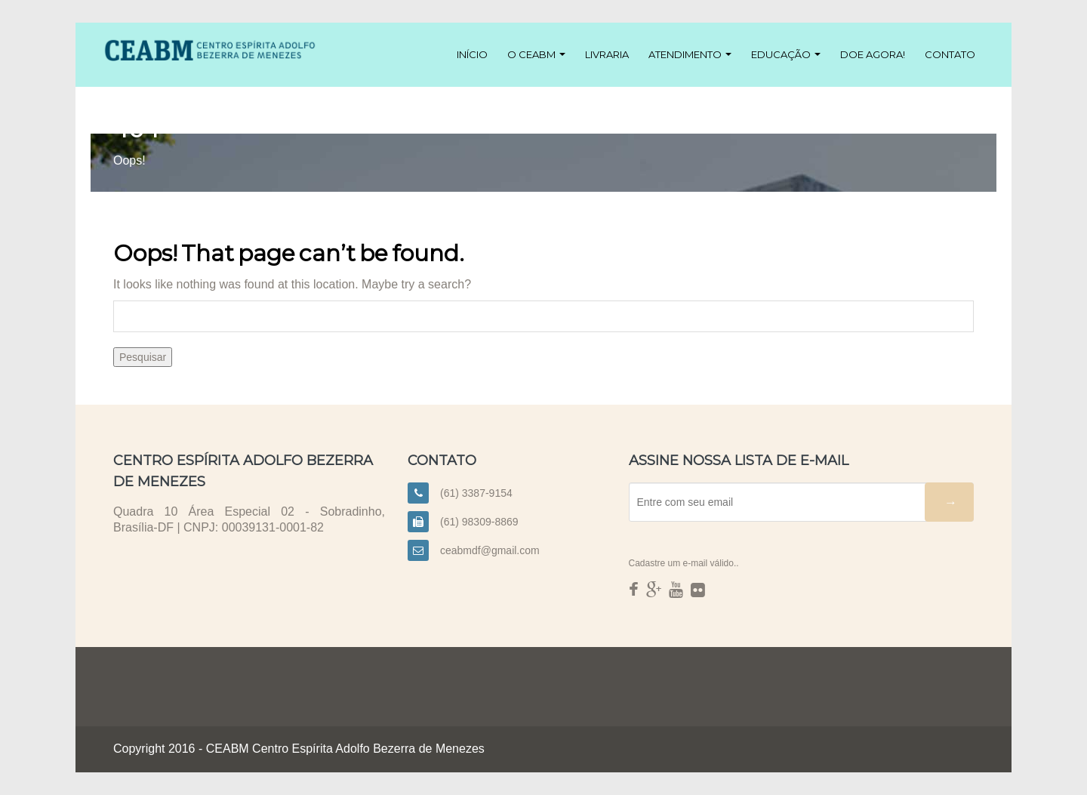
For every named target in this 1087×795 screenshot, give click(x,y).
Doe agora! (872, 54)
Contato (950, 54)
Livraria (607, 54)
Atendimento (689, 54)
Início (472, 54)
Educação (786, 54)
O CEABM (536, 54)
